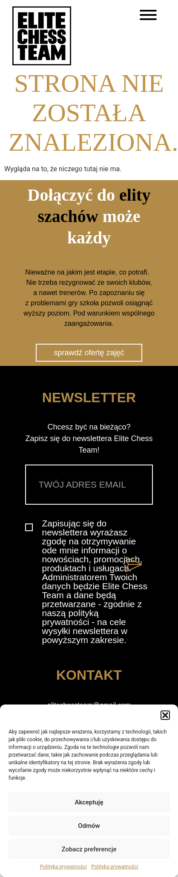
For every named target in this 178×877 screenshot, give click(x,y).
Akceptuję (89, 802)
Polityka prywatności (63, 867)
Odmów (89, 826)
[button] (165, 715)
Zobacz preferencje (89, 849)
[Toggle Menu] (148, 15)
